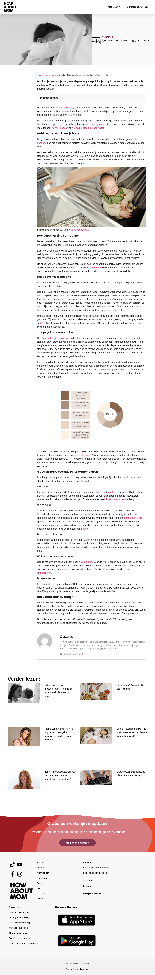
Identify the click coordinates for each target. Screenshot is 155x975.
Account (87, 880)
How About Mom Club (19, 912)
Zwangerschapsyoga (19, 917)
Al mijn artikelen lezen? (71, 654)
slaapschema (44, 573)
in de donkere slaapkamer (87, 267)
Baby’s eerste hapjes (19, 938)
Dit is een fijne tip (79, 230)
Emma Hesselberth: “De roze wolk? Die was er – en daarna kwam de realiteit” (132, 732)
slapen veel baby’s (66, 107)
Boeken (87, 862)
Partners (41, 898)
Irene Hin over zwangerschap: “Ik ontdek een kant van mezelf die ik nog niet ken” (60, 775)
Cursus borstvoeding (19, 922)
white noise (52, 510)
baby (43, 323)
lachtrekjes (119, 310)
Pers (39, 888)
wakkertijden (85, 562)
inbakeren (113, 492)
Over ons (41, 867)
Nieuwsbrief (43, 872)
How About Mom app (66, 906)
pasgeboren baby (133, 518)
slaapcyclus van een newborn (57, 338)
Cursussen (14, 906)
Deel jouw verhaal (92, 893)
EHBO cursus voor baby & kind (23, 943)
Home (40, 75)
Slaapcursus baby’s (18, 933)
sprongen (132, 602)
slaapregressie (97, 124)
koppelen (87, 455)
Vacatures (42, 878)
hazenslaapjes (114, 282)
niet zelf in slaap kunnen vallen (88, 128)
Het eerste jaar (51, 75)
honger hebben (60, 128)
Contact (41, 893)
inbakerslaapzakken (115, 499)
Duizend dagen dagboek (95, 872)
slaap (76, 606)
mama (84, 528)
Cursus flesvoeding (18, 927)
